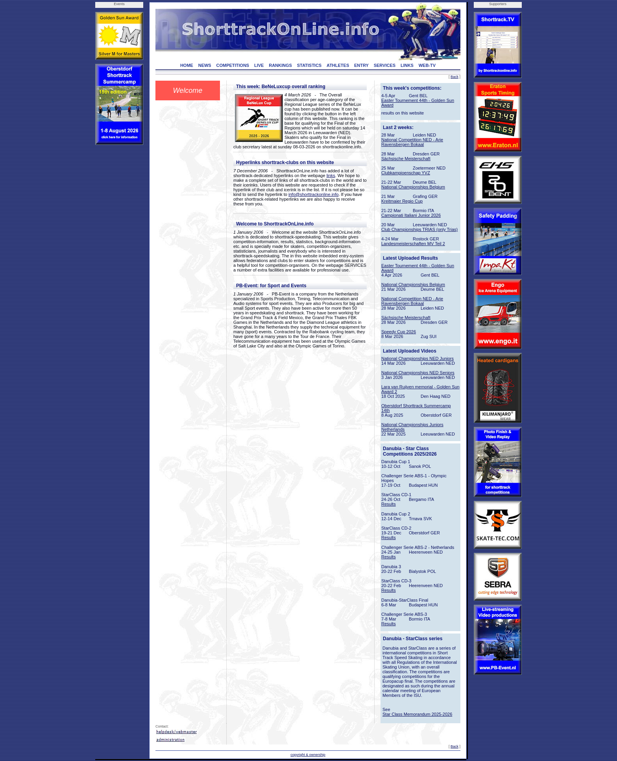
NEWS (204, 65)
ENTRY (361, 65)
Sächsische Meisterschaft (405, 158)
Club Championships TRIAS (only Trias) (419, 229)
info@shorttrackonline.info (313, 194)
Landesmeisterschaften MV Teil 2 (413, 243)
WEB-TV (427, 65)
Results (388, 504)
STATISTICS (309, 65)
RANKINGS (280, 65)
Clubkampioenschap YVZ (405, 172)
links (331, 175)
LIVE (259, 65)
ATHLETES (338, 65)
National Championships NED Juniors (417, 358)
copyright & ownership (307, 755)
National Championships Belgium (413, 187)
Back (454, 77)
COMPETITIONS (232, 65)
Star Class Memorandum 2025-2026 (417, 714)
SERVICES (384, 65)
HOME (186, 65)
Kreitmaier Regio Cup (402, 201)
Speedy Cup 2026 (398, 331)
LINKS (407, 65)
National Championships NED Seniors (417, 372)
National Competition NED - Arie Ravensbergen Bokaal (412, 142)
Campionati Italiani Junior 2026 (411, 215)
